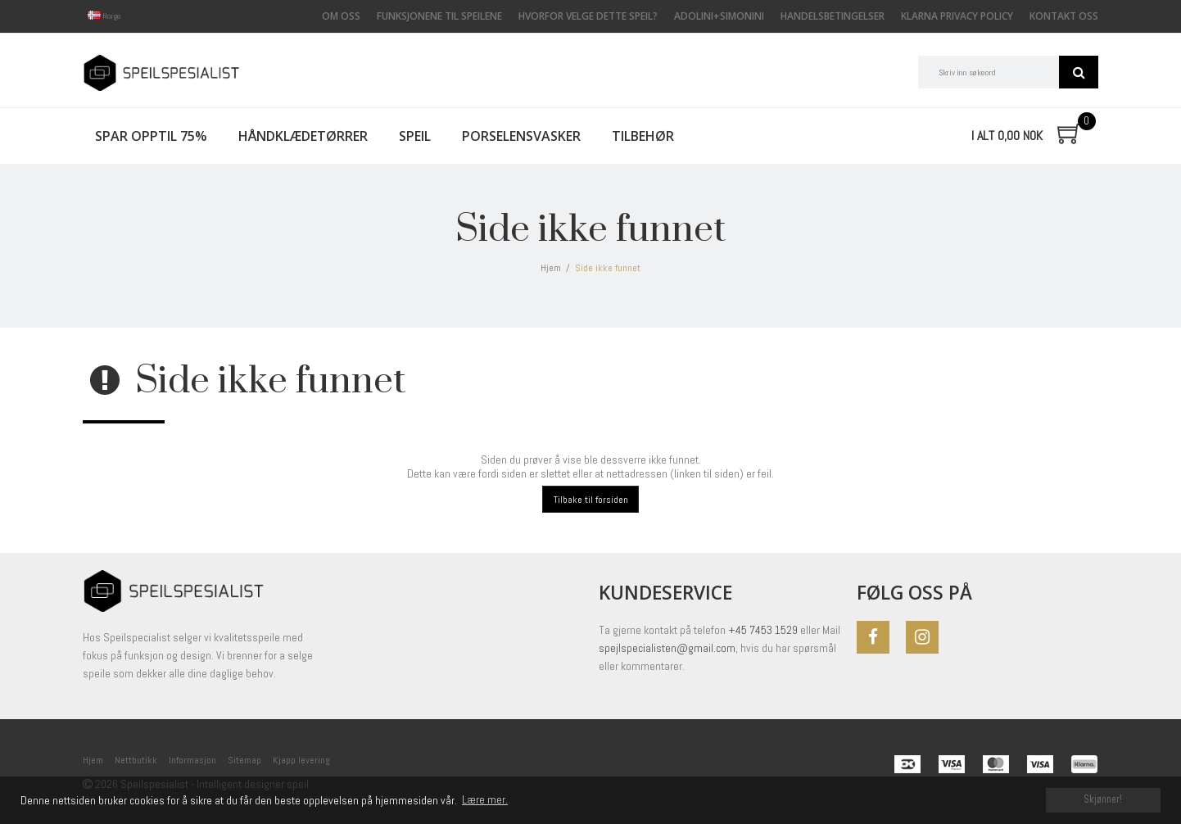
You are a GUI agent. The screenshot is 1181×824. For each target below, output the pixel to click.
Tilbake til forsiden (591, 499)
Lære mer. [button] (485, 799)
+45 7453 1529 (763, 630)
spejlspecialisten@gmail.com (667, 648)
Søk (1078, 72)
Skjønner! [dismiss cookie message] (1103, 799)
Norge (104, 16)
